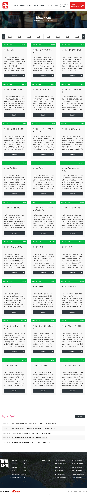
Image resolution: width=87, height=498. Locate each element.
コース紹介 (29, 5)
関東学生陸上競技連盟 (60, 460)
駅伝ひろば (56, 5)
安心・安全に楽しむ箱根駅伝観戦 (64, 5)
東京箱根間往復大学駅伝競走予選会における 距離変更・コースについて (31, 442)
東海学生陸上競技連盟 (77, 467)
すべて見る (79, 416)
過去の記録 (42, 5)
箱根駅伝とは (22, 5)
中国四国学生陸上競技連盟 (78, 474)
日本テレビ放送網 (59, 470)
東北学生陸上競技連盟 (77, 460)
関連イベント (35, 5)
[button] (3, 36)
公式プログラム (49, 5)
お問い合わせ (27, 470)
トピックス (15, 5)
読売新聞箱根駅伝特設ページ (61, 463)
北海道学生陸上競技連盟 (60, 477)
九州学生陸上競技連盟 (77, 477)
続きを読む (15, 75)
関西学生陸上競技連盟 (77, 470)
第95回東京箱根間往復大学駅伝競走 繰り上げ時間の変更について (29, 438)
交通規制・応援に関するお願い (75, 5)
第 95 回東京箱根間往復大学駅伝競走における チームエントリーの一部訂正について (34, 424)
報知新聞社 (57, 467)
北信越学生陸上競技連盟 (77, 463)
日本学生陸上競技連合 (60, 474)
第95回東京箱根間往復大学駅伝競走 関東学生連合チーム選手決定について (32, 433)
